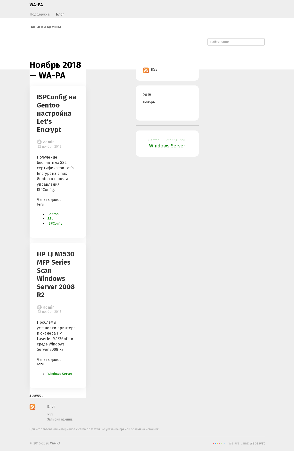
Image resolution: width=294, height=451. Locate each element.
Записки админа (45, 27)
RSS (150, 69)
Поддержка (40, 14)
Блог (60, 14)
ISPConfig (55, 224)
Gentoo (53, 214)
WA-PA (36, 5)
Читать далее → (51, 199)
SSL (50, 219)
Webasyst (257, 443)
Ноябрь (149, 102)
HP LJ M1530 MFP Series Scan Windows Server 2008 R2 (56, 274)
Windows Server (60, 374)
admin (49, 142)
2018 (147, 95)
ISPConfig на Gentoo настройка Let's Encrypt (57, 113)
